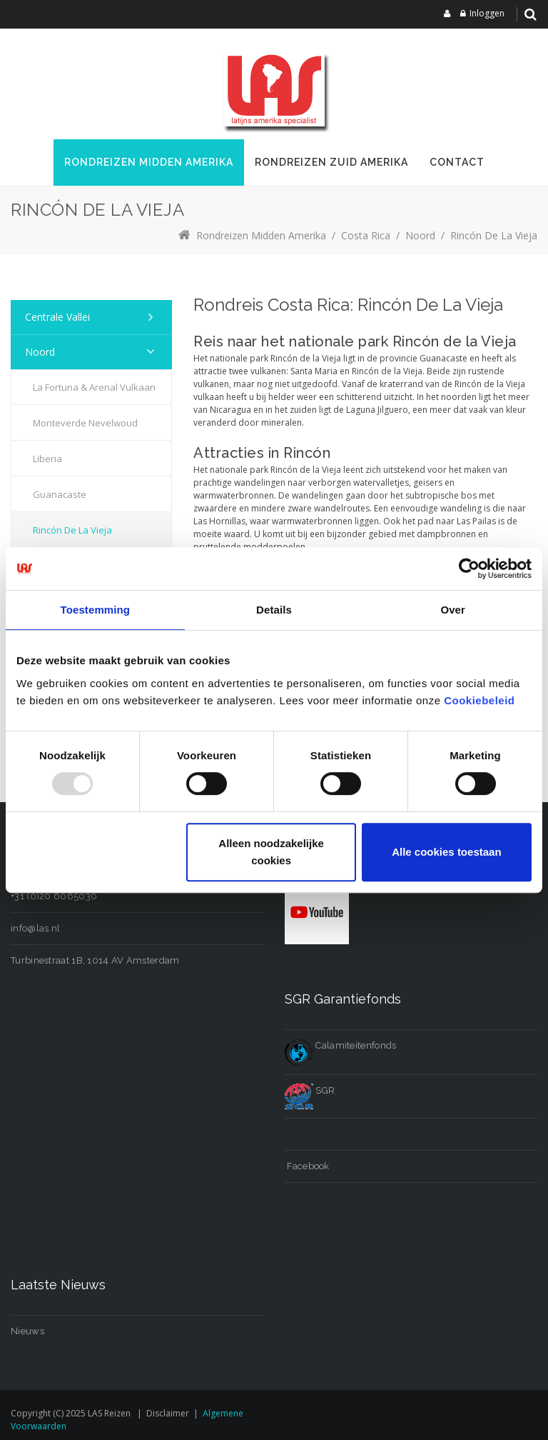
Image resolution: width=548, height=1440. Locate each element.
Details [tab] (274, 610)
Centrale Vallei (57, 317)
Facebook (307, 1166)
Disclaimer (167, 1413)
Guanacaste (59, 494)
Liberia (47, 458)
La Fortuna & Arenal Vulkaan (94, 387)
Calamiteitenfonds (340, 1045)
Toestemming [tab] (96, 610)
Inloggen (487, 13)
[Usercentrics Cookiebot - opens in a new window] (469, 568)
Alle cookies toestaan (446, 852)
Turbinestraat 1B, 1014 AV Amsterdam (95, 960)
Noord (40, 352)
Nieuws (27, 1331)
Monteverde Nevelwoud (85, 422)
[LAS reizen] (274, 89)
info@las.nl (35, 928)
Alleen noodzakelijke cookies (271, 851)
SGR (310, 1090)
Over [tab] (452, 610)
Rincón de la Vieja (72, 530)
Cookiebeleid (479, 700)
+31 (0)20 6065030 (54, 896)
